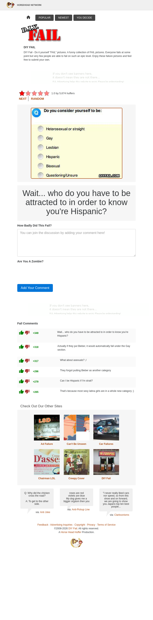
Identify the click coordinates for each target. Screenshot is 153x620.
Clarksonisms (121, 514)
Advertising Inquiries (61, 524)
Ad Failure (47, 444)
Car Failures (106, 444)
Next (23, 98)
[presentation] (48, 273)
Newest (63, 17)
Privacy (91, 524)
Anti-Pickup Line (81, 509)
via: (38, 512)
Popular (44, 17)
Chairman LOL (46, 478)
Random (37, 98)
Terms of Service (106, 524)
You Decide (84, 17)
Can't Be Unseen (76, 444)
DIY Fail (106, 478)
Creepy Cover (76, 478)
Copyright (79, 524)
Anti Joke (45, 512)
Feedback (42, 524)
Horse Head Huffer (71, 532)
